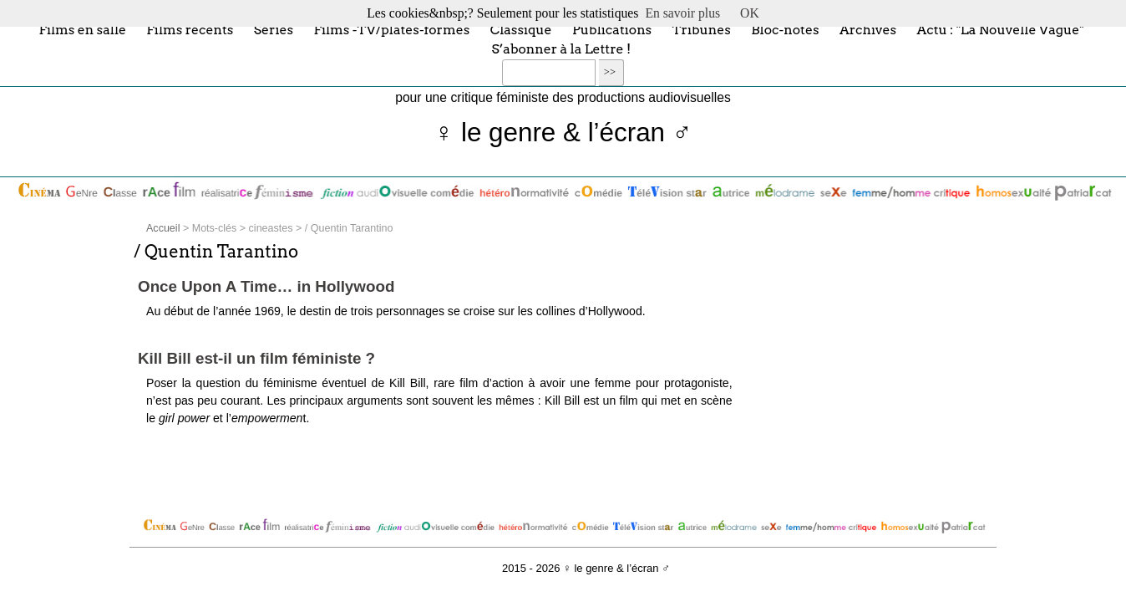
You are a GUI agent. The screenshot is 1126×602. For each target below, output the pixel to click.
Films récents (189, 29)
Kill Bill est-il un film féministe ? (256, 358)
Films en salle (82, 29)
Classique (521, 29)
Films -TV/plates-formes (391, 29)
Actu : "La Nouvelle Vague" (999, 29)
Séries (273, 29)
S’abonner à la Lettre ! (561, 49)
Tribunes (701, 29)
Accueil (163, 228)
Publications (612, 29)
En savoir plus (682, 13)
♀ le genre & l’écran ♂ (563, 132)
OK (749, 13)
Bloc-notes (785, 29)
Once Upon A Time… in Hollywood (266, 286)
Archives (867, 29)
